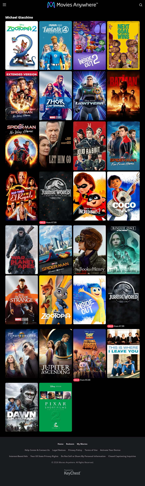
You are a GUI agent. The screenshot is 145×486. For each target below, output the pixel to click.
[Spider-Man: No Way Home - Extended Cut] (21, 95)
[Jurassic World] (123, 301)
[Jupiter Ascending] (55, 353)
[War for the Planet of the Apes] (21, 249)
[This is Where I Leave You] (123, 353)
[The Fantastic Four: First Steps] (55, 45)
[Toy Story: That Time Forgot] (89, 355)
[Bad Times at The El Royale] (21, 196)
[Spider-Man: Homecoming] (55, 249)
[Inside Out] (89, 299)
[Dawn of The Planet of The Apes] (21, 407)
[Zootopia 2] (21, 45)
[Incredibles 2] (89, 196)
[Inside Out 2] (89, 45)
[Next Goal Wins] (123, 45)
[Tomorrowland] (21, 353)
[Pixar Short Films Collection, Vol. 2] (55, 407)
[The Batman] (123, 95)
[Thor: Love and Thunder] (55, 95)
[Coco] (123, 196)
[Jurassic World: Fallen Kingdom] (55, 198)
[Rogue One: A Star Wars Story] (123, 249)
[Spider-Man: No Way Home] (21, 145)
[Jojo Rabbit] (89, 145)
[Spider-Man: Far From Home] (123, 145)
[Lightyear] (89, 95)
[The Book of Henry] (89, 249)
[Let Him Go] (55, 145)
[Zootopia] (55, 299)
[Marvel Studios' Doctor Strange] (21, 299)
